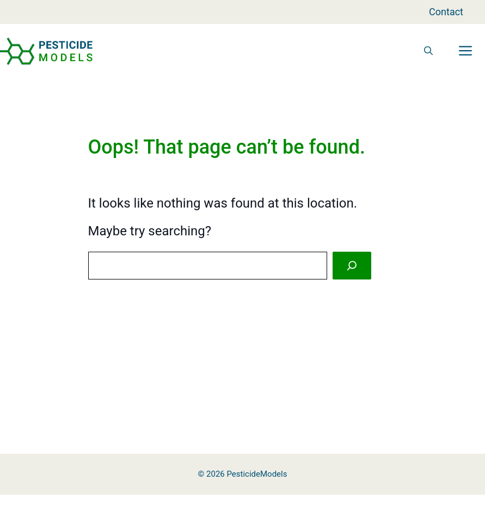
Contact (446, 11)
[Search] (352, 265)
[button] (428, 51)
